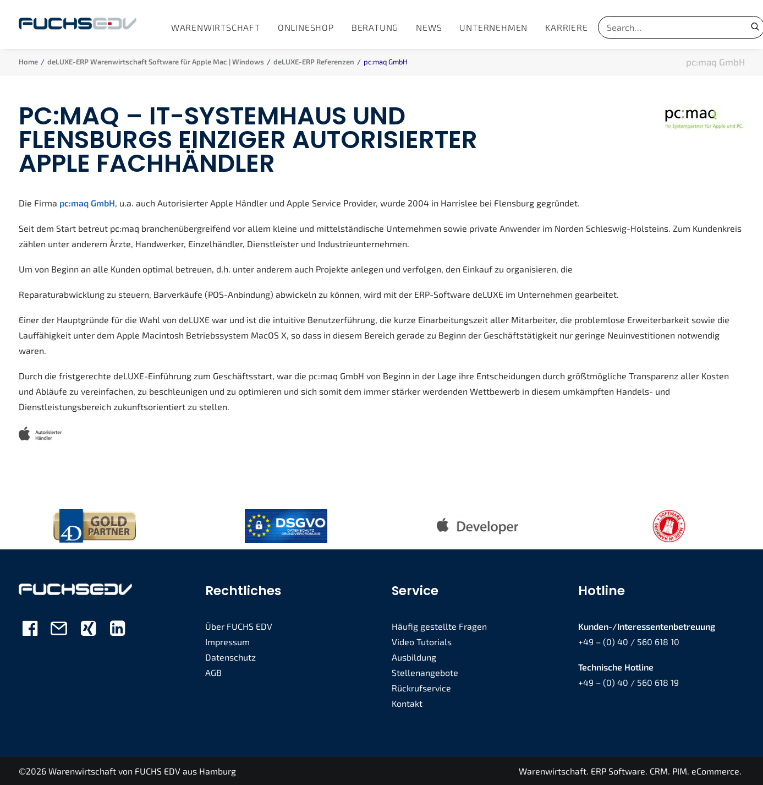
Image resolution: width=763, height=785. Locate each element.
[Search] (666, 27)
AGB (213, 672)
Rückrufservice (421, 687)
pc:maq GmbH (87, 202)
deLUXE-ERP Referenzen (313, 61)
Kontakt (407, 702)
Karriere (566, 27)
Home (28, 61)
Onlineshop (306, 27)
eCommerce (715, 770)
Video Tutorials (422, 641)
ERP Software (618, 770)
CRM (659, 770)
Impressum (227, 641)
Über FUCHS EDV (238, 625)
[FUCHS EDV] (77, 24)
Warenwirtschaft (215, 27)
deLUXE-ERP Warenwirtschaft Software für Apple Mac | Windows (155, 61)
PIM (679, 770)
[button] (30, 631)
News (429, 27)
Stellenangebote (425, 672)
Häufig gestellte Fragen (439, 625)
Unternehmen (493, 27)
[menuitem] (215, 27)
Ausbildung (414, 656)
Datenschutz (230, 656)
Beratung (375, 27)
